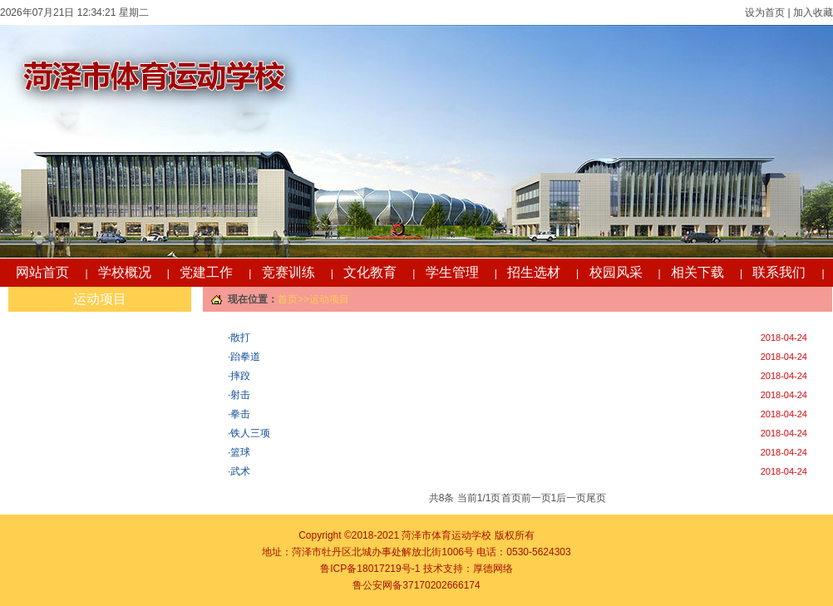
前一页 (536, 498)
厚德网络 (493, 568)
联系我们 (779, 272)
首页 (288, 299)
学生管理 (452, 272)
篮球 (240, 452)
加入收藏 (812, 12)
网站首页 (42, 272)
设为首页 (765, 12)
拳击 (240, 414)
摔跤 (240, 376)
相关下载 (697, 272)
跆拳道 (245, 356)
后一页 (571, 498)
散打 (240, 337)
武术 (240, 471)
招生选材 (533, 272)
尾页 (596, 498)
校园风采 (616, 272)
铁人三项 (250, 433)
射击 (240, 395)
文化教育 (370, 272)
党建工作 (206, 272)
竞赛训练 (288, 272)
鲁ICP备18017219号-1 (370, 568)
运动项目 (99, 299)
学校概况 (124, 272)
